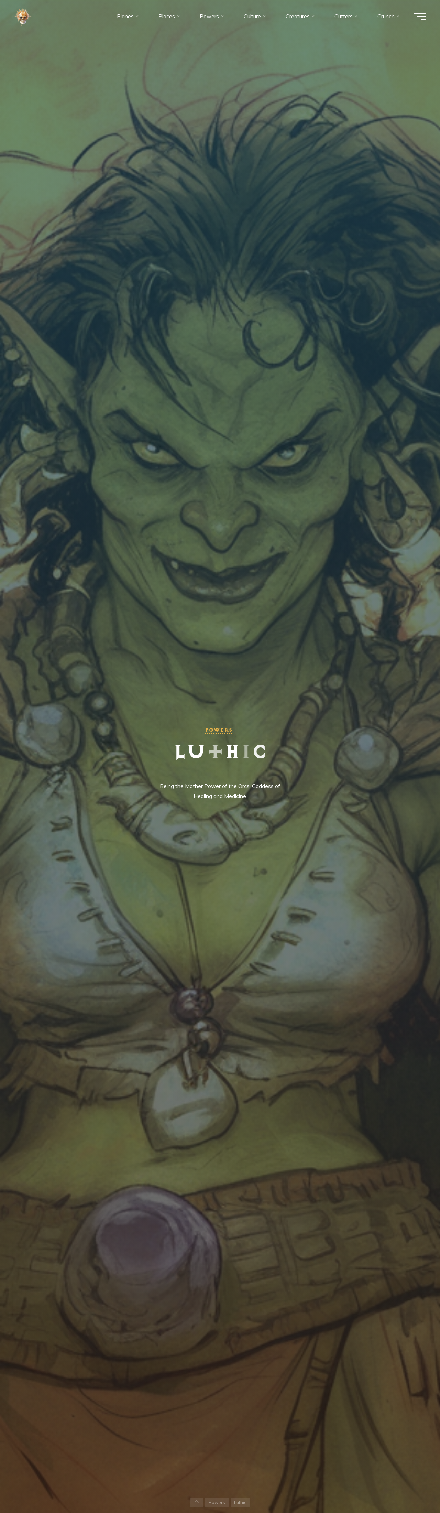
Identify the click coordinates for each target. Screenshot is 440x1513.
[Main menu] (420, 16)
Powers (218, 729)
